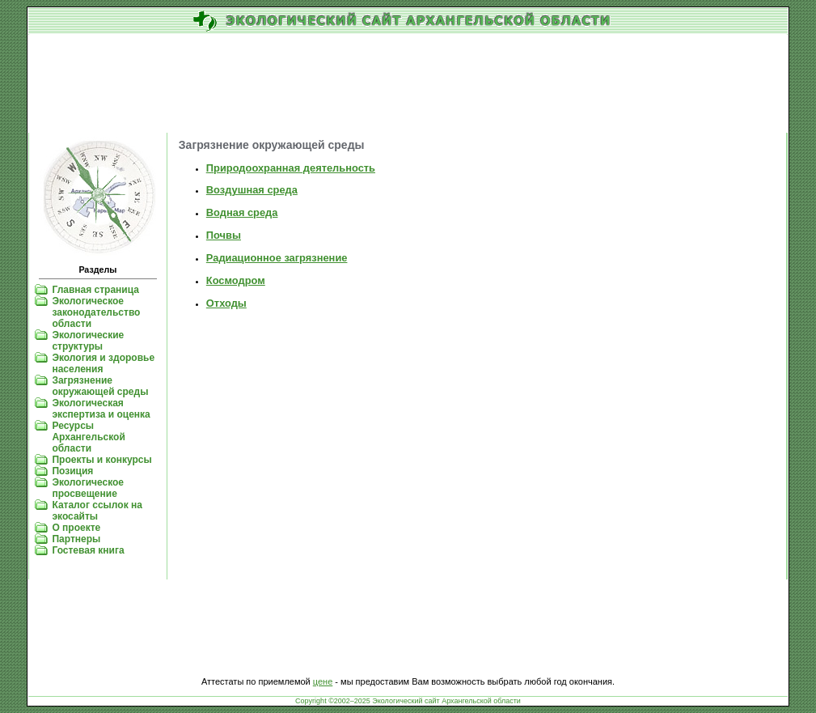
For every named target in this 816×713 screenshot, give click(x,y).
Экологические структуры (88, 340)
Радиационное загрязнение (277, 258)
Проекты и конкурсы (101, 459)
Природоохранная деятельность (290, 168)
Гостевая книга (88, 550)
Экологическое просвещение (88, 488)
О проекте (76, 527)
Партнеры (76, 539)
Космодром (235, 280)
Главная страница (95, 289)
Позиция (72, 471)
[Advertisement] (408, 84)
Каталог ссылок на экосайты (97, 510)
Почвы (223, 235)
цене (323, 681)
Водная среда (242, 212)
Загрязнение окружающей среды (100, 386)
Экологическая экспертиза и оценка (101, 408)
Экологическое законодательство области (96, 312)
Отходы (226, 303)
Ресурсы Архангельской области (88, 437)
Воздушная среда (252, 190)
